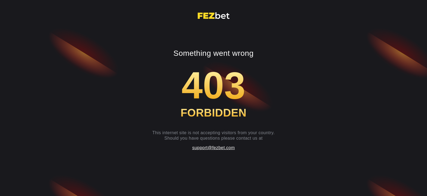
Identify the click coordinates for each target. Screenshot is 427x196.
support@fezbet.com (213, 147)
